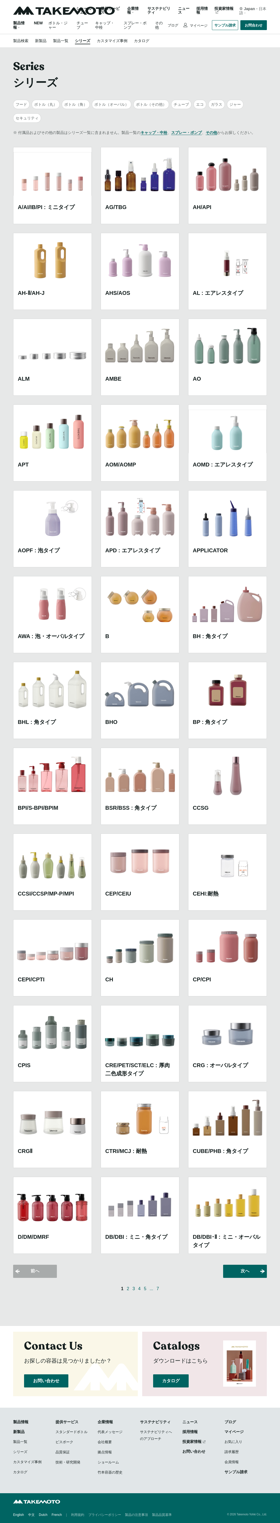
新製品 (40, 41)
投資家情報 (224, 9)
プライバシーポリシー (104, 1515)
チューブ (181, 104)
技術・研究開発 (68, 1462)
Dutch (43, 1515)
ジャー (235, 104)
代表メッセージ (110, 1432)
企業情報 (105, 1422)
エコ (200, 104)
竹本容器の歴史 (110, 1472)
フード (21, 104)
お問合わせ (253, 25)
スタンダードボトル (72, 1432)
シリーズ (82, 41)
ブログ (173, 25)
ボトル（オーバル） (111, 104)
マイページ (198, 26)
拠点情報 (105, 1452)
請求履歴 (231, 1452)
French (57, 1515)
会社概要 (105, 1442)
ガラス (216, 104)
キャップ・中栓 (154, 132)
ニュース (183, 10)
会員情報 (231, 1462)
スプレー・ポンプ (186, 132)
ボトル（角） (75, 104)
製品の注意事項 (136, 1515)
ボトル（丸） (45, 104)
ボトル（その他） (151, 104)
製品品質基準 (162, 1515)
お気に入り (233, 1442)
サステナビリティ (158, 10)
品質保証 (63, 1452)
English (18, 1515)
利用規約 (77, 1515)
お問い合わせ (46, 1380)
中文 (31, 1515)
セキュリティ (27, 118)
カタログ (141, 41)
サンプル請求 (225, 25)
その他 (211, 132)
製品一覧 (60, 41)
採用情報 (202, 10)
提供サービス (67, 1422)
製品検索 (20, 41)
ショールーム (84, 10)
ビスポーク (64, 1442)
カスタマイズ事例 (112, 41)
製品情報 (20, 1422)
